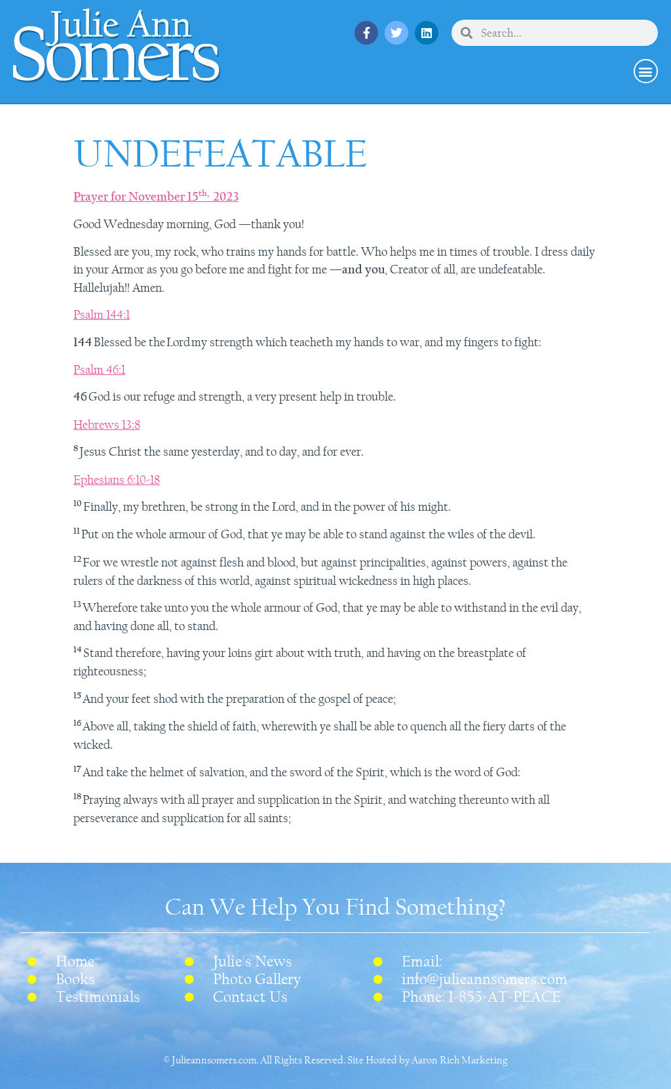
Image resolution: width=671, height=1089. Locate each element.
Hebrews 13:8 (106, 425)
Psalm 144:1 (101, 314)
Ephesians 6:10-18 (116, 480)
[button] (646, 71)
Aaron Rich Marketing (460, 1060)
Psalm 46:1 (99, 370)
